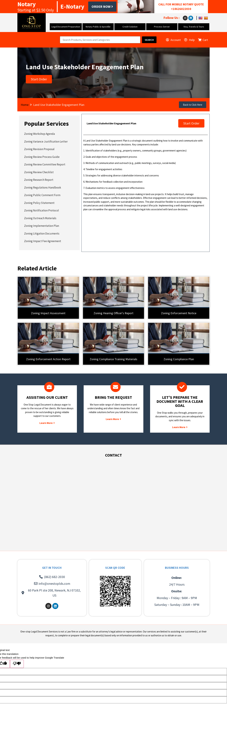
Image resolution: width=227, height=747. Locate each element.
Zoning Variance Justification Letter (46, 141)
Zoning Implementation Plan (41, 226)
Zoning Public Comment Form (42, 195)
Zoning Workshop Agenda (39, 134)
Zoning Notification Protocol (41, 210)
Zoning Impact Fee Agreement (42, 241)
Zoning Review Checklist (39, 172)
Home (25, 105)
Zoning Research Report (38, 180)
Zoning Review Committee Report (44, 164)
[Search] (149, 39)
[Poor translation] (17, 664)
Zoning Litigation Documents (41, 233)
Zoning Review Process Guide (42, 157)
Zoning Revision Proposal (39, 149)
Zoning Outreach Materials (40, 218)
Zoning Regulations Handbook (42, 187)
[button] (192, 104)
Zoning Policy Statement (39, 203)
